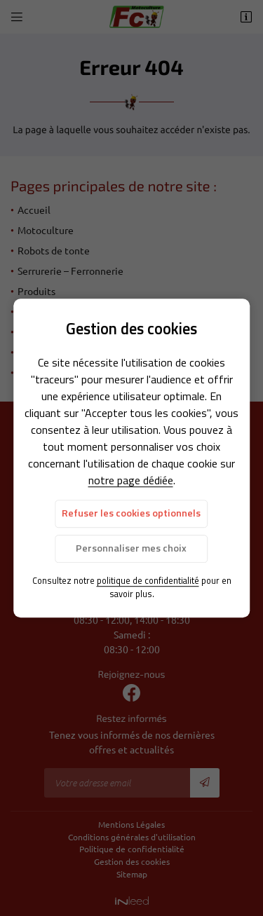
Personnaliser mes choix (131, 548)
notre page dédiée (130, 480)
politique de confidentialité (148, 580)
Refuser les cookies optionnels (131, 513)
